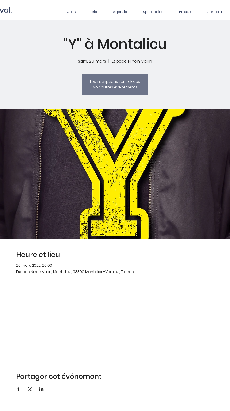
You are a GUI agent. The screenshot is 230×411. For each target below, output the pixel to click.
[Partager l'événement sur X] (30, 389)
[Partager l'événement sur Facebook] (18, 389)
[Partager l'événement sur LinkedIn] (41, 389)
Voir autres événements (115, 87)
